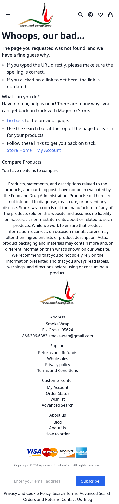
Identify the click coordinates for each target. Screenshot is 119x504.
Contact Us (72, 499)
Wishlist (57, 399)
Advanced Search (57, 405)
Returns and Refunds (57, 352)
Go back (15, 120)
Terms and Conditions (57, 370)
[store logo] (35, 14)
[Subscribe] (90, 481)
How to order (57, 434)
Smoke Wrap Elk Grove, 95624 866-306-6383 (47, 330)
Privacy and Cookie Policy (27, 493)
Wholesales (57, 358)
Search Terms (65, 493)
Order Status (57, 393)
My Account (49, 150)
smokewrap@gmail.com (70, 336)
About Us (57, 428)
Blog (57, 422)
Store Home (19, 150)
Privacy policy (57, 364)
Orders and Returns (41, 499)
